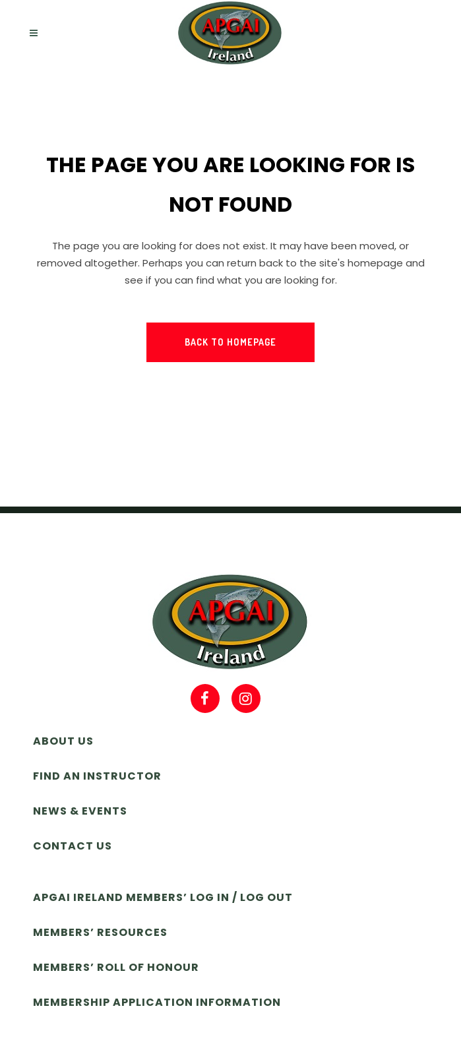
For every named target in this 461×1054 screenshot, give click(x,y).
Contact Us (72, 845)
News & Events (80, 811)
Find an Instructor (97, 776)
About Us (63, 741)
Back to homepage (230, 342)
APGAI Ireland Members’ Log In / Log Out (163, 897)
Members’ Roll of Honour (116, 967)
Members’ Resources (100, 932)
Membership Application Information (157, 1002)
